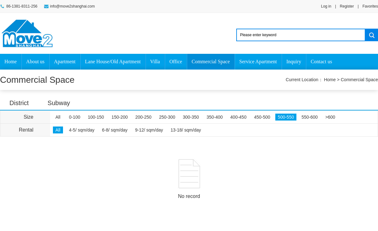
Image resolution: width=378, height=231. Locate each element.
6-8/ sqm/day (115, 129)
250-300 (167, 117)
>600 (330, 117)
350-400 (215, 117)
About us (35, 61)
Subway (59, 102)
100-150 (96, 117)
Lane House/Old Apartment (113, 61)
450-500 (262, 117)
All (57, 117)
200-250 (143, 117)
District (19, 102)
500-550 (286, 117)
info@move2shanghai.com (72, 6)
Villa (155, 61)
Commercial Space (211, 61)
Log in (326, 6)
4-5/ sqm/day (81, 129)
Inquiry (293, 61)
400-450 (238, 117)
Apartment (64, 61)
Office (175, 61)
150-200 (120, 117)
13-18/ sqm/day (186, 129)
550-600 (309, 117)
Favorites (370, 6)
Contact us (321, 61)
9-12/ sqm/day (149, 129)
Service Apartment (258, 61)
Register (347, 6)
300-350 (191, 117)
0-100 (74, 117)
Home (10, 61)
